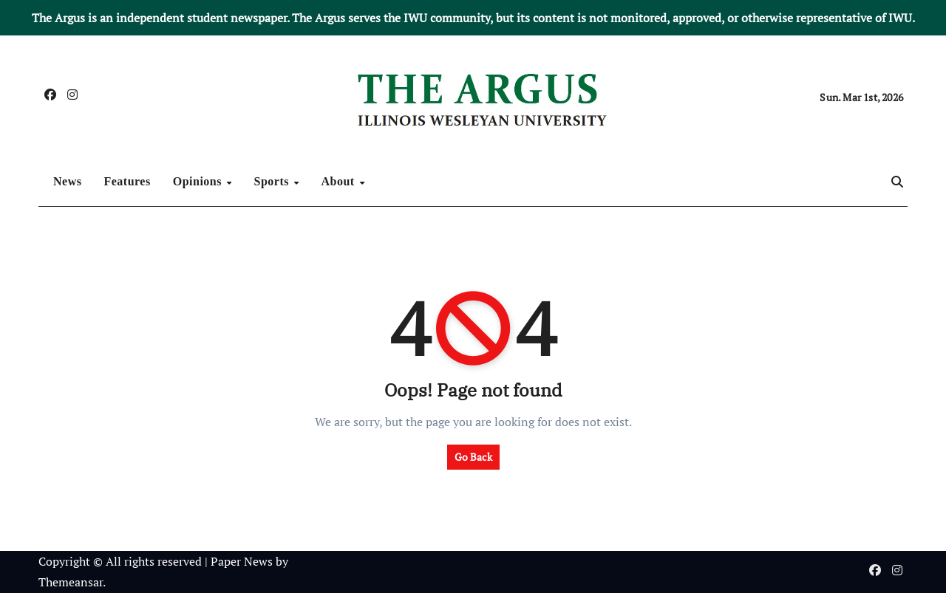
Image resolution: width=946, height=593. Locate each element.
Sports (273, 181)
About (339, 181)
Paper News (242, 561)
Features (126, 181)
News (67, 181)
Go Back (473, 457)
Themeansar (70, 582)
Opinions (199, 181)
